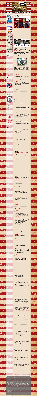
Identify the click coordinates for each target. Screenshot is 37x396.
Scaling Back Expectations (10, 66)
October (8, 61)
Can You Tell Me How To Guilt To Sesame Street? (10, 67)
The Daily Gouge (8, 94)
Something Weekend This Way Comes (10, 72)
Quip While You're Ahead (10, 70)
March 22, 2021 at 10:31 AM (17, 161)
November (9, 110)
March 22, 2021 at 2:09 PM (17, 189)
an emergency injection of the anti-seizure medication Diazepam (19, 50)
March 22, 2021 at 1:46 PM (17, 181)
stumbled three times (16, 30)
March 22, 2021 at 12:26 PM (17, 178)
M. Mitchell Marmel (16, 98)
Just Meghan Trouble (9, 123)
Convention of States (8, 92)
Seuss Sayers (9, 75)
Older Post (29, 374)
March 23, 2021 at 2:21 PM (17, 362)
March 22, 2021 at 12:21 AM (17, 74)
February (8, 77)
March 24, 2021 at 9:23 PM (17, 371)
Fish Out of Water (16, 210)
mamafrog (15, 141)
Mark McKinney (16, 204)
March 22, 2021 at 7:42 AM (17, 99)
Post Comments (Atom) (17, 375)
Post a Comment (15, 372)
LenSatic (15, 248)
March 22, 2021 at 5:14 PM (17, 216)
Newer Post (15, 374)
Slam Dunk (9, 126)
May (8, 64)
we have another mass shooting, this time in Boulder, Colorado (24, 310)
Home (22, 374)
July (8, 63)
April (8, 65)
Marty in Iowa (16, 234)
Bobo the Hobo (16, 81)
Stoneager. (15, 367)
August (8, 112)
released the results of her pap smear (22, 55)
